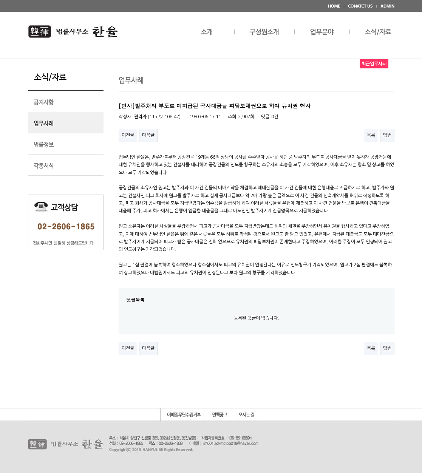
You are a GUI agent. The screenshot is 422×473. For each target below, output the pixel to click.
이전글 (128, 135)
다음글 (148, 135)
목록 (371, 135)
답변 (387, 135)
